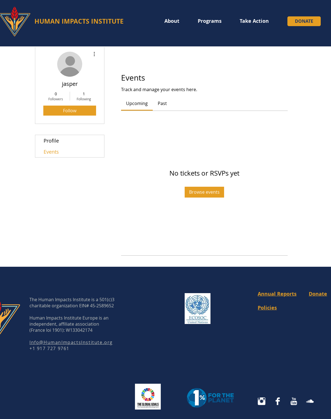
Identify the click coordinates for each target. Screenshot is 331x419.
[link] (137, 103)
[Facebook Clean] (278, 401)
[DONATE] (304, 21)
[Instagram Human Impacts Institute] (261, 401)
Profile (51, 140)
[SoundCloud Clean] (310, 401)
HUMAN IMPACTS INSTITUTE (79, 21)
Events (51, 151)
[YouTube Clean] (294, 401)
